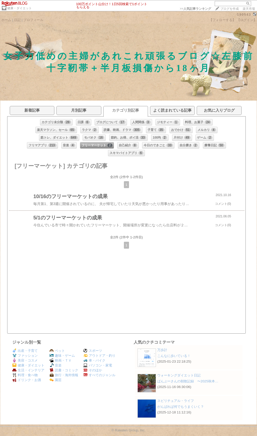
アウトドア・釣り (99, 355)
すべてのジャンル (99, 375)
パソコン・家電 (97, 365)
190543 (244, 14)
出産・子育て (25, 351)
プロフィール (33, 20)
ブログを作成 (229, 9)
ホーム (6, 20)
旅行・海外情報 (64, 375)
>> (195, 9)
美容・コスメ (25, 360)
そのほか (92, 370)
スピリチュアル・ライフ (175, 401)
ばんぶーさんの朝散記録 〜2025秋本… (187, 381)
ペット (57, 351)
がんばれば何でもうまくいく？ (180, 407)
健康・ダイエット (19, 8)
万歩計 (162, 350)
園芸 (56, 380)
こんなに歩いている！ (174, 356)
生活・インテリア (28, 370)
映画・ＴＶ (61, 360)
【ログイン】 (247, 20)
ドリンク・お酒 (26, 380)
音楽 (56, 365)
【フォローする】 (222, 20)
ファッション (25, 355)
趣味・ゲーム (62, 355)
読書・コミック (64, 370)
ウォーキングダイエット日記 (179, 375)
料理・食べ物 (25, 375)
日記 (17, 20)
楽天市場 (249, 9)
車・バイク (94, 360)
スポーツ (92, 351)
